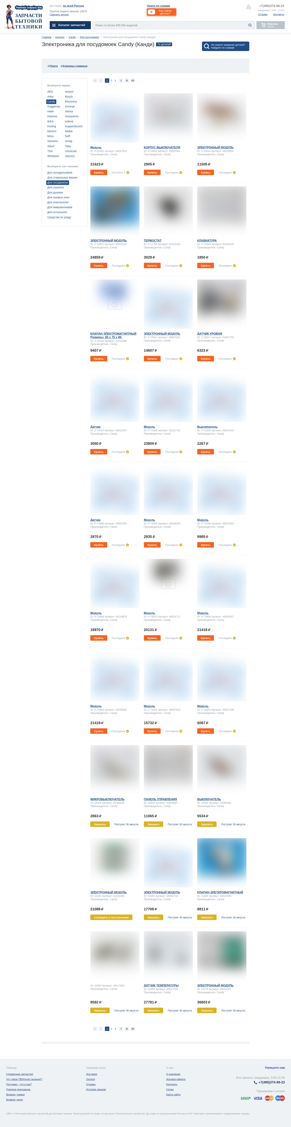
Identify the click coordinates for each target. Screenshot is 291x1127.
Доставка (91, 1074)
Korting (51, 126)
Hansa (69, 111)
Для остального (57, 212)
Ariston (69, 91)
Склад (170, 1089)
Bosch (69, 96)
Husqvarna (71, 116)
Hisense (52, 116)
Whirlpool (53, 155)
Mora (50, 136)
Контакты (278, 14)
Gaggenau (53, 106)
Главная (46, 37)
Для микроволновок (59, 207)
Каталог (60, 37)
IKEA (50, 121)
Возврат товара (15, 1094)
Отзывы (262, 14)
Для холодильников (59, 172)
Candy (72, 37)
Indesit (69, 121)
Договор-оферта (176, 1079)
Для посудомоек (89, 37)
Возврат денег (14, 1099)
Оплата (90, 1079)
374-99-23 (271, 5)
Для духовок (55, 192)
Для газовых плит (58, 197)
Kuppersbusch (73, 126)
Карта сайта (173, 1094)
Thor (50, 151)
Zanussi (70, 155)
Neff (67, 136)
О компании (173, 1074)
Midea (68, 131)
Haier (50, 111)
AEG (50, 91)
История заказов (96, 1089)
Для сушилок (55, 187)
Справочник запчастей (19, 1074)
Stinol (50, 146)
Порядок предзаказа (18, 1089)
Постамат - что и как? (19, 1084)
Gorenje (70, 106)
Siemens (52, 140)
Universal (70, 151)
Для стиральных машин (62, 177)
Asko (50, 96)
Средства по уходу (59, 217)
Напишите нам (275, 1067)
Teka (68, 146)
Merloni (51, 131)
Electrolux (71, 101)
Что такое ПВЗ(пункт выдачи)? (24, 1079)
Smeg (68, 140)
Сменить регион (59, 14)
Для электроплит (58, 202)
